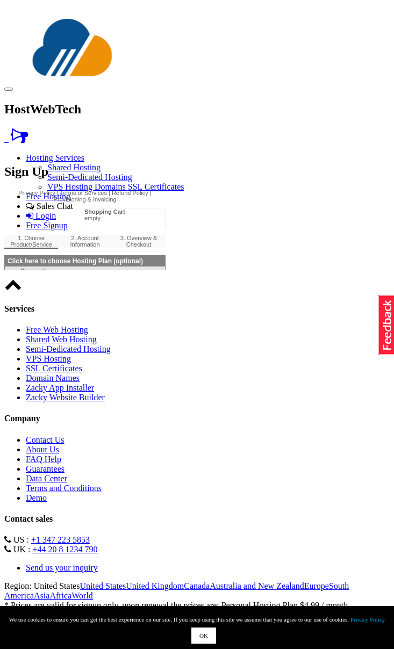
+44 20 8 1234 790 (65, 549)
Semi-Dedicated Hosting (89, 177)
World (82, 595)
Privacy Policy (367, 619)
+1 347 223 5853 (60, 539)
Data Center (46, 478)
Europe (316, 585)
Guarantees (45, 468)
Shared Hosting (74, 167)
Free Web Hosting (57, 329)
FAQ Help (43, 459)
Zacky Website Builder (65, 397)
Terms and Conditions (64, 488)
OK (203, 635)
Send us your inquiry (62, 567)
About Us (42, 449)
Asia (41, 595)
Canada (197, 585)
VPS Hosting (71, 186)
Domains (111, 186)
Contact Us (45, 439)
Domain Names (53, 378)
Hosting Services (55, 157)
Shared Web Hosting (61, 339)
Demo (36, 497)
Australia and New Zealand (257, 585)
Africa (60, 595)
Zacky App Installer (60, 387)
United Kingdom (155, 585)
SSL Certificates (156, 186)
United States (103, 585)
